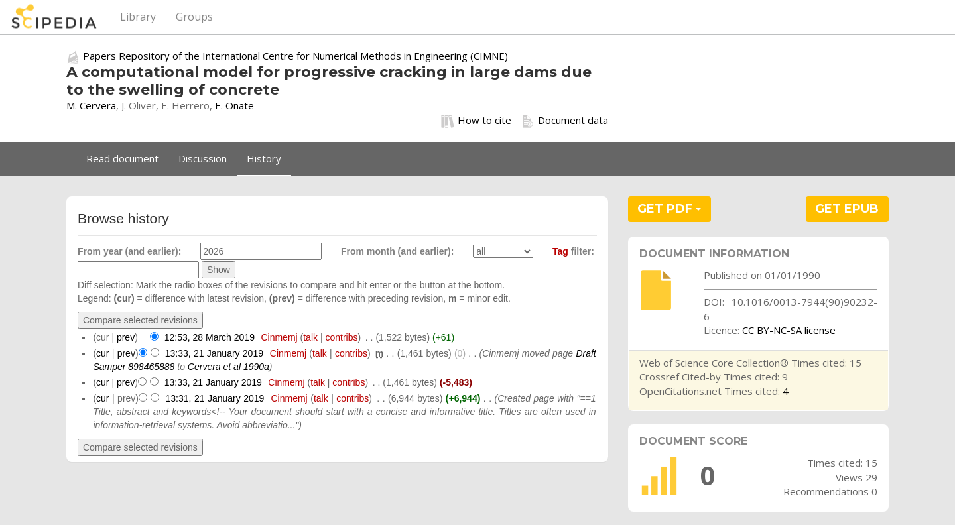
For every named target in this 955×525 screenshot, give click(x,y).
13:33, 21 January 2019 (214, 353)
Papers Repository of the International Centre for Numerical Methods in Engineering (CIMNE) (295, 55)
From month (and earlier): (397, 251)
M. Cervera (91, 105)
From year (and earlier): (129, 251)
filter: (573, 251)
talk (310, 337)
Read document (122, 158)
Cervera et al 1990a (228, 366)
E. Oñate (234, 105)
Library (138, 16)
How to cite (476, 120)
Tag (560, 251)
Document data (564, 120)
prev (126, 337)
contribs (341, 337)
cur (102, 353)
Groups (194, 16)
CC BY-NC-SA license (789, 330)
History (264, 158)
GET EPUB (847, 209)
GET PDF (669, 209)
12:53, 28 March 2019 (209, 337)
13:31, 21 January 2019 (215, 398)
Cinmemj (279, 337)
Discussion (202, 158)
